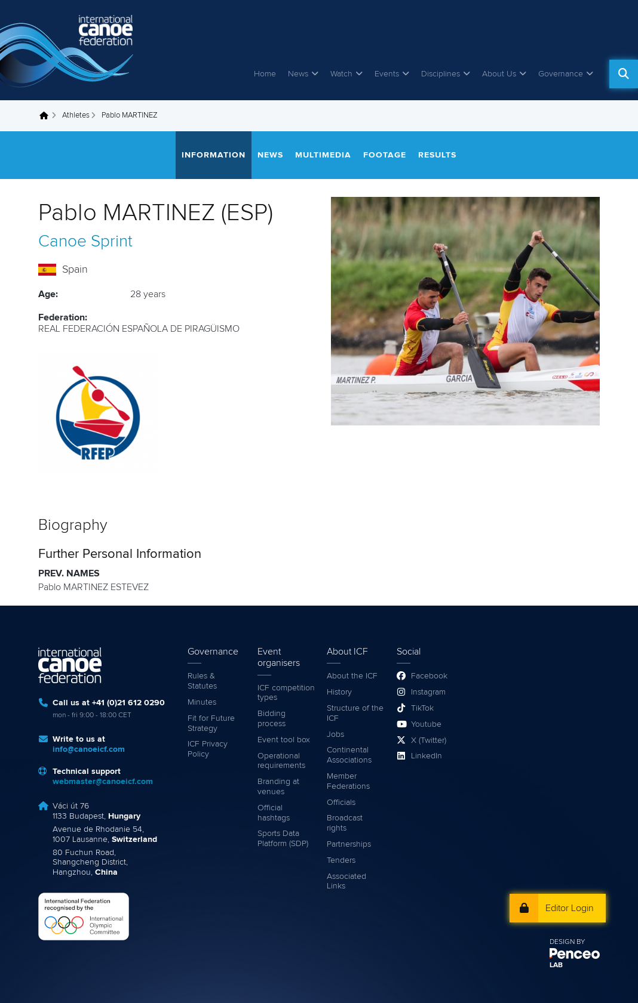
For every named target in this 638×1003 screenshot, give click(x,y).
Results (437, 155)
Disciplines (440, 74)
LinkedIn (426, 756)
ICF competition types (286, 693)
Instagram (428, 692)
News (298, 74)
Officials (341, 802)
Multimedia (323, 155)
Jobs (335, 734)
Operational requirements (281, 761)
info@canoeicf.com (89, 749)
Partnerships (349, 844)
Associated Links (346, 881)
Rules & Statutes (202, 681)
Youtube (426, 724)
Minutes (202, 702)
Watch (341, 74)
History (339, 692)
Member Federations (348, 781)
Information (214, 155)
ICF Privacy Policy (208, 749)
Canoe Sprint (85, 241)
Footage (384, 155)
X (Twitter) (428, 740)
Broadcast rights (345, 823)
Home (265, 74)
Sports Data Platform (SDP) (282, 838)
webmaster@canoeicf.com (103, 781)
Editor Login (569, 908)
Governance (560, 74)
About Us (499, 74)
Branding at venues (278, 786)
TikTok (422, 708)
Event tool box (283, 740)
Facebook (429, 676)
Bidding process (271, 718)
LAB (556, 965)
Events (387, 74)
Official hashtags (273, 813)
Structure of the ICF (355, 713)
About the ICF (352, 676)
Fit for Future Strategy (211, 723)
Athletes (76, 115)
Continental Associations (349, 755)
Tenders (341, 860)
